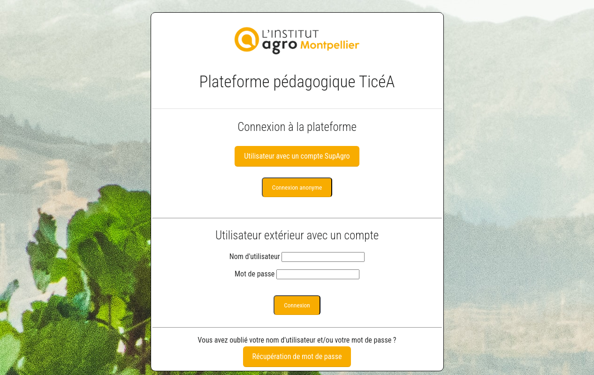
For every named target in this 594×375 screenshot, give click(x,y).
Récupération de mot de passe (297, 356)
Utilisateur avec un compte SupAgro (297, 156)
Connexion (297, 305)
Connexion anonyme (297, 187)
